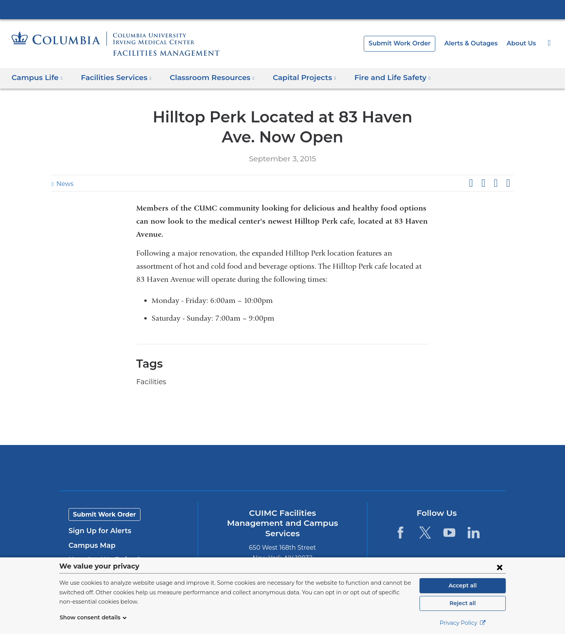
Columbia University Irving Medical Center (282, 9)
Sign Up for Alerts (98, 531)
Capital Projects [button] (295, 78)
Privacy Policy (462, 623)
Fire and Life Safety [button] (379, 78)
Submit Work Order (407, 43)
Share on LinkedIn (495, 183)
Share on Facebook (470, 183)
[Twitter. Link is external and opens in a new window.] (424, 532)
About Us (522, 43)
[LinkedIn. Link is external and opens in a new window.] (473, 532)
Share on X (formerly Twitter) (483, 183)
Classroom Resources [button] (206, 78)
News (64, 184)
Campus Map (90, 545)
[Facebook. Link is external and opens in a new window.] (400, 532)
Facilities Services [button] (113, 78)
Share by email (508, 183)
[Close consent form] (499, 567)
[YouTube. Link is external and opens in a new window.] (449, 532)
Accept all (463, 585)
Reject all (462, 603)
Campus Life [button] (37, 78)
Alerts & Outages (475, 43)
